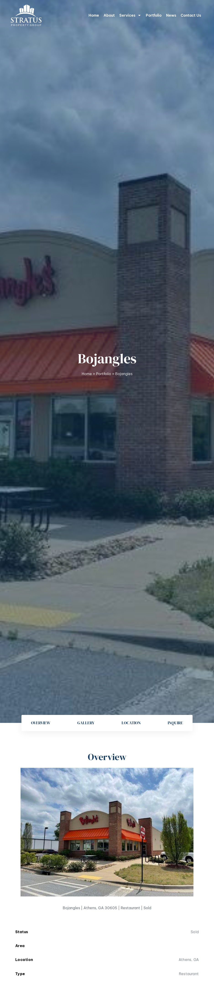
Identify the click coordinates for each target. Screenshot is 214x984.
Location (131, 723)
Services (130, 15)
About (109, 15)
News (171, 15)
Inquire (175, 723)
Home (94, 15)
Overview (40, 723)
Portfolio (154, 15)
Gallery (85, 723)
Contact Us (191, 15)
